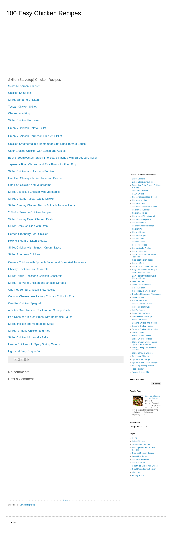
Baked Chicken (138, 179)
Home (65, 500)
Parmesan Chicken (140, 300)
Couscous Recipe (139, 245)
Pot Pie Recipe (138, 310)
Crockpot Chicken (139, 251)
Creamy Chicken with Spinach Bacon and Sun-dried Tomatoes (47, 262)
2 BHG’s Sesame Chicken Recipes (30, 212)
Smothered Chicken (140, 356)
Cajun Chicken (138, 194)
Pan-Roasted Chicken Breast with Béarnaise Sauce (40, 317)
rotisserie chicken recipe (142, 316)
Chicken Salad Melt (20, 92)
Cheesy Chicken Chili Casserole (28, 269)
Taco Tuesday (138, 369)
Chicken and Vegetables (142, 219)
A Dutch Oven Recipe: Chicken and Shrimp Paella (39, 310)
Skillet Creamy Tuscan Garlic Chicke (31, 198)
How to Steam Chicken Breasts (27, 240)
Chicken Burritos (139, 222)
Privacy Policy (138, 475)
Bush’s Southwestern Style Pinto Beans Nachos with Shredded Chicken (53, 157)
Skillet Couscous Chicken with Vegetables (34, 191)
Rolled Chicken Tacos (141, 313)
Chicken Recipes (139, 235)
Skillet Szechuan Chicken (24, 254)
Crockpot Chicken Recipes (143, 453)
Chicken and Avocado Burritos (144, 207)
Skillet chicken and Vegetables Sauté (31, 323)
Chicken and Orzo (139, 213)
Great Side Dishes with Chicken (145, 466)
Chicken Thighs (138, 242)
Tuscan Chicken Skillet (22, 106)
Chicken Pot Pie (138, 229)
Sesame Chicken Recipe (142, 326)
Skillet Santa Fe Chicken (23, 99)
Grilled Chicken (138, 288)
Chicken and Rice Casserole (144, 216)
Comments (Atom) (27, 505)
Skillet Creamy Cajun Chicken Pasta (31, 219)
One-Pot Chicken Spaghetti (25, 303)
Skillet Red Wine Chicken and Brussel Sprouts (37, 282)
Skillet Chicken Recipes (142, 339)
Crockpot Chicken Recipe (142, 260)
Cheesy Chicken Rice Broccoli (144, 197)
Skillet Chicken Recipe (141, 336)
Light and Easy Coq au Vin (25, 351)
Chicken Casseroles (140, 459)
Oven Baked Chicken (141, 444)
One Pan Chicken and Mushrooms (29, 185)
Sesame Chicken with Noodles (145, 329)
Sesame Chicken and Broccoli (144, 323)
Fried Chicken (138, 281)
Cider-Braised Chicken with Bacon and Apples (37, 150)
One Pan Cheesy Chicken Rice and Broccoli (36, 178)
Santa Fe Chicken (139, 320)
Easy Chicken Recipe (141, 273)
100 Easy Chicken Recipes (43, 13)
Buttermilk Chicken (140, 191)
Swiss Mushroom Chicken (24, 86)
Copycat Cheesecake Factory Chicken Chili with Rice (41, 296)
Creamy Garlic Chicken (141, 248)
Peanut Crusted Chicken (142, 304)
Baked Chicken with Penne (143, 182)
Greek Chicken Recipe (141, 284)
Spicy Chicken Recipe (141, 359)
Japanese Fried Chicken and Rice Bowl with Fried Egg (42, 164)
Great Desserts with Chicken (144, 469)
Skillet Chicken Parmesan (24, 120)
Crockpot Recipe (139, 263)
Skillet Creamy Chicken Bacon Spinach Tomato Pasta (42, 205)
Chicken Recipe (138, 232)
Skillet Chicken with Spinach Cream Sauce (35, 247)
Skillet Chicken (138, 332)
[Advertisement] (86, 48)
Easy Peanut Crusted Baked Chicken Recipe (144, 277)
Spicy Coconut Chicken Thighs (145, 362)
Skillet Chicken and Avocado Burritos (31, 171)
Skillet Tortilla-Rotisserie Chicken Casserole (35, 275)
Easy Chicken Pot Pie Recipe (144, 269)
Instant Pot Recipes (140, 456)
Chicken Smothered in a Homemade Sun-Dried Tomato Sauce (47, 143)
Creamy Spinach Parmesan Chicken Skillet (35, 136)
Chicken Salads (138, 462)
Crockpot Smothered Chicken (144, 266)
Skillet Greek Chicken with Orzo (28, 226)
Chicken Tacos (138, 238)
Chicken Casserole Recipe (143, 226)
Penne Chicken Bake (141, 307)
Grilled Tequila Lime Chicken (144, 291)
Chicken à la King (139, 200)
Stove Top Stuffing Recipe (143, 366)
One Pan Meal (138, 297)
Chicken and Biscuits (140, 210)
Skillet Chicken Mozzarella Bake (28, 337)
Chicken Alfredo (138, 203)
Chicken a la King (19, 113)
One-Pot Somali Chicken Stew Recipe (32, 289)
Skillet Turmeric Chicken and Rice (29, 330)
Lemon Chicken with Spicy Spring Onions (34, 344)
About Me (136, 472)
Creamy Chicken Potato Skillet (27, 128)
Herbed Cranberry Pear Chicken (28, 234)
